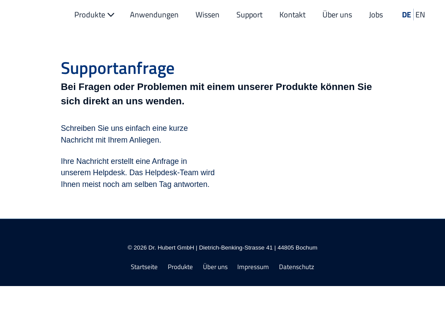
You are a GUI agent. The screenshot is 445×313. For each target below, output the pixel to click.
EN (420, 14)
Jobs (376, 14)
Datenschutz (296, 267)
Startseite (144, 267)
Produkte (95, 14)
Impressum (253, 267)
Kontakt (292, 14)
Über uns (337, 14)
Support (249, 14)
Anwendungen (154, 14)
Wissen (207, 14)
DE (406, 14)
